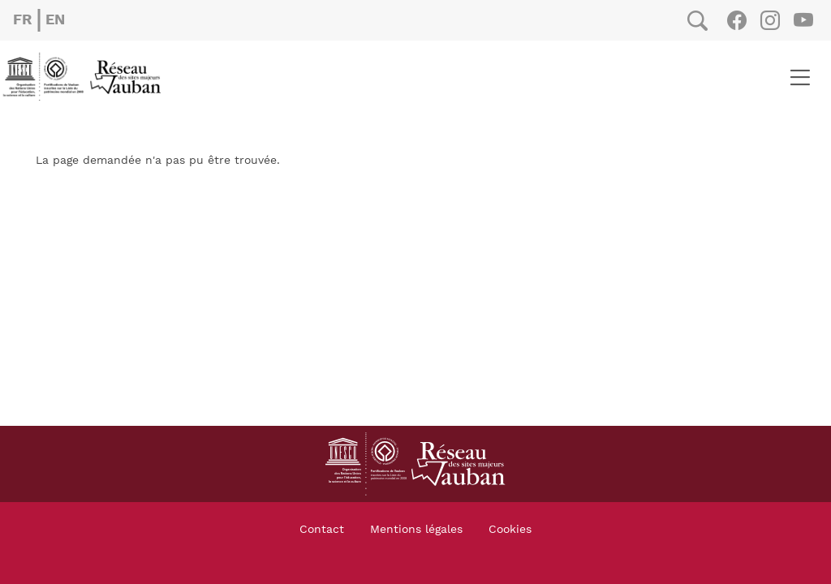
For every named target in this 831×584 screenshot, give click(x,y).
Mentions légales (416, 529)
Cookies (510, 529)
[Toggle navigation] (800, 77)
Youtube (803, 20)
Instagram (770, 20)
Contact (321, 529)
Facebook (736, 20)
